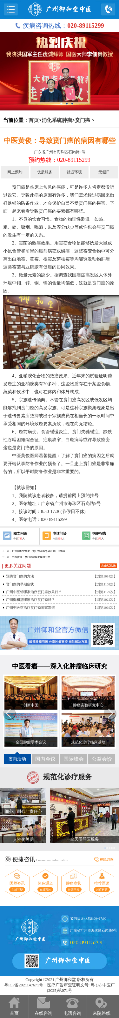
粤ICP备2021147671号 (23, 985)
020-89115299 (86, 942)
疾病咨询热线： (59, 25)
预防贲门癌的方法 (20, 576)
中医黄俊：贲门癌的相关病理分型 (31, 557)
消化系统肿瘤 (57, 120)
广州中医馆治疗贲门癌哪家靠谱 (30, 607)
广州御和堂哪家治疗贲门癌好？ (30, 599)
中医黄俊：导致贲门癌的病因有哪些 (60, 141)
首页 (34, 120)
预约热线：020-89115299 (59, 160)
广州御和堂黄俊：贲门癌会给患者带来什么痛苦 (38, 551)
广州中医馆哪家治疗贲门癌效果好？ (34, 592)
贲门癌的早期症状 (20, 584)
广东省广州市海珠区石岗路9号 (59, 152)
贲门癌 (82, 120)
